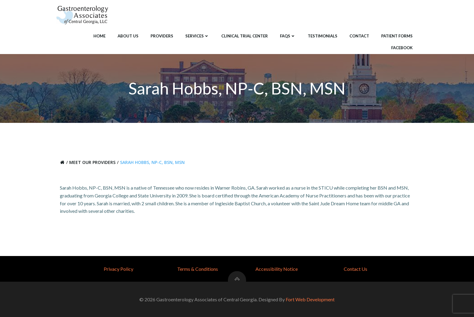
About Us (128, 36)
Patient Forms (397, 36)
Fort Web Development (310, 299)
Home (99, 36)
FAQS (288, 36)
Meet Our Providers (92, 162)
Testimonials (322, 36)
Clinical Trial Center (244, 36)
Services (197, 36)
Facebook (402, 47)
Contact (359, 36)
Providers (162, 36)
